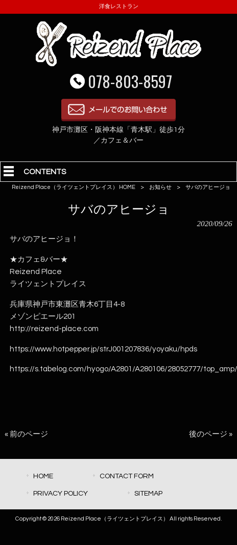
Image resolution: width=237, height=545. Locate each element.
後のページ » (210, 434)
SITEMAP (148, 493)
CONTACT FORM (127, 476)
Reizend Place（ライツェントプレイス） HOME (73, 187)
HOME (43, 476)
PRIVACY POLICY (60, 493)
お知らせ (160, 187)
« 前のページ (26, 434)
